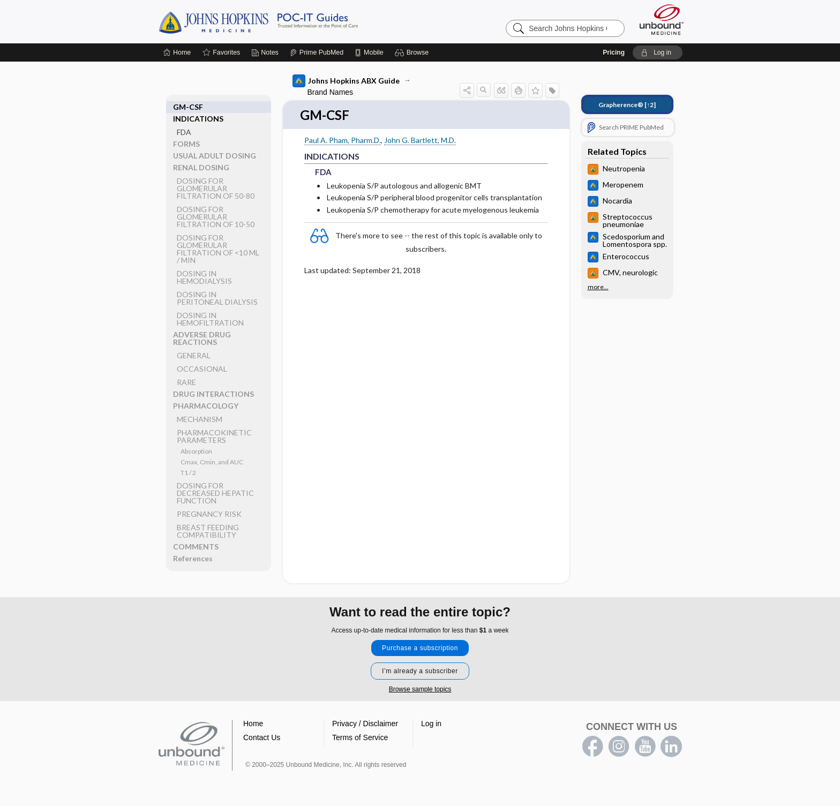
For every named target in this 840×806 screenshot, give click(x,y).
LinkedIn (671, 747)
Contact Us (261, 738)
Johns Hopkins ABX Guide (346, 80)
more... (598, 287)
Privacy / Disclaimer (365, 724)
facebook (592, 747)
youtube (645, 747)
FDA (184, 120)
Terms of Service (360, 738)
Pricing (614, 52)
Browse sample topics (420, 690)
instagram (618, 747)
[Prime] (316, 52)
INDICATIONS (198, 106)
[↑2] (627, 105)
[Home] (177, 52)
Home (253, 724)
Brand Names (331, 92)
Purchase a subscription (420, 648)
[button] (413, 52)
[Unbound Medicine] (661, 19)
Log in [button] (431, 724)
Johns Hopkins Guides (291, 21)
